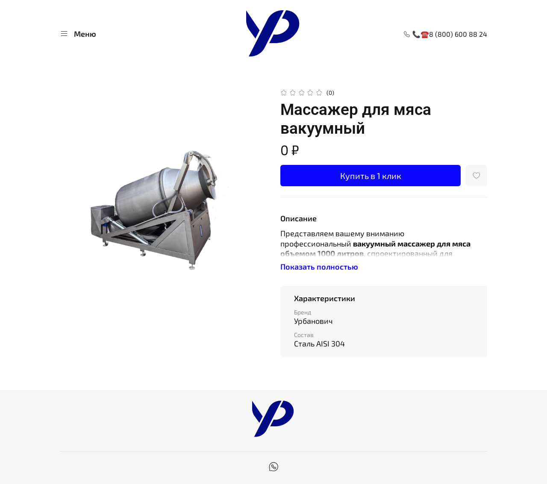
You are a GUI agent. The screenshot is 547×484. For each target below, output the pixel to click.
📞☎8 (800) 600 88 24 (445, 34)
